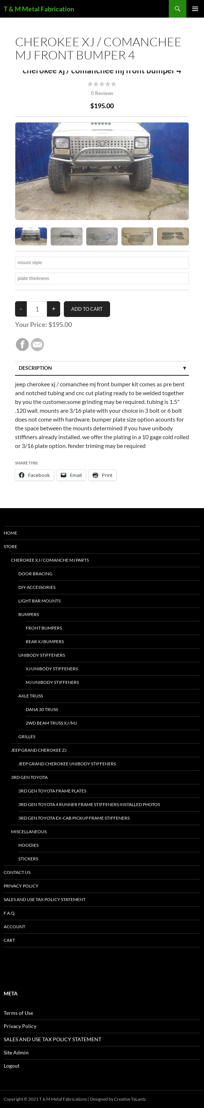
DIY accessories (36, 587)
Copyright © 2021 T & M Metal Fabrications (45, 1099)
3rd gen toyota (29, 777)
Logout (11, 1066)
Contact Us (17, 872)
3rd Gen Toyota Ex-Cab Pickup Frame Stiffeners (74, 818)
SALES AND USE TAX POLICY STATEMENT (44, 899)
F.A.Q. (10, 913)
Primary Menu (195, 9)
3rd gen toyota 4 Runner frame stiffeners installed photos (89, 804)
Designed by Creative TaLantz (118, 1099)
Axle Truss (30, 696)
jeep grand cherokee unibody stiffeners (67, 763)
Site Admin (16, 1052)
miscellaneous (29, 831)
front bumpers (44, 628)
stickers (28, 858)
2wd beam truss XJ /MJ (51, 723)
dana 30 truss (42, 709)
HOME (10, 533)
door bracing (35, 573)
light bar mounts (39, 601)
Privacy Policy (21, 886)
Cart (9, 940)
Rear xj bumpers (45, 641)
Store (10, 546)
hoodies (28, 845)
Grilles (26, 736)
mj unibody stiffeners (52, 682)
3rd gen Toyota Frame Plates (52, 791)
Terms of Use (18, 1013)
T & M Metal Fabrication (39, 9)
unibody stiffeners (41, 655)
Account (14, 926)
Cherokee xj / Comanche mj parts (50, 560)
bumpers (28, 614)
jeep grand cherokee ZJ (38, 750)
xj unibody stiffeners (52, 668)
